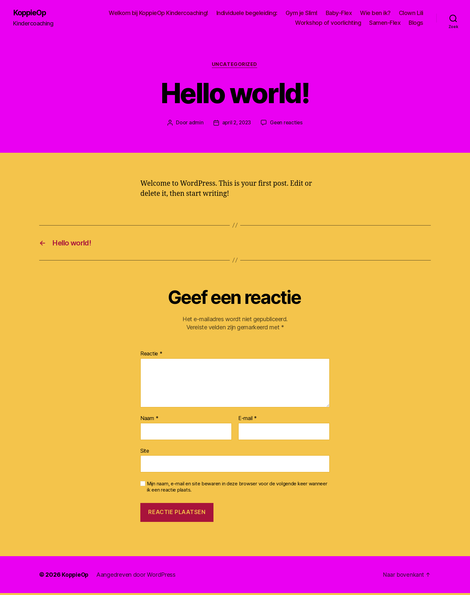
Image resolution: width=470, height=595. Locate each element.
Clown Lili (411, 13)
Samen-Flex (384, 23)
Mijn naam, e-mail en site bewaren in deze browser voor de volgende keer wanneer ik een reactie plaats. (237, 489)
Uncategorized (235, 65)
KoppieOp (30, 13)
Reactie (151, 356)
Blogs (416, 23)
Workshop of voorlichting (328, 23)
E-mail (247, 420)
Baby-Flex (339, 13)
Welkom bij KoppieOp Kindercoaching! (158, 13)
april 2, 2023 (236, 123)
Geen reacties (287, 123)
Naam (149, 420)
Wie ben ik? (375, 13)
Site (144, 452)
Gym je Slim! (302, 13)
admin (195, 123)
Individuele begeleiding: (246, 13)
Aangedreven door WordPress (137, 576)
